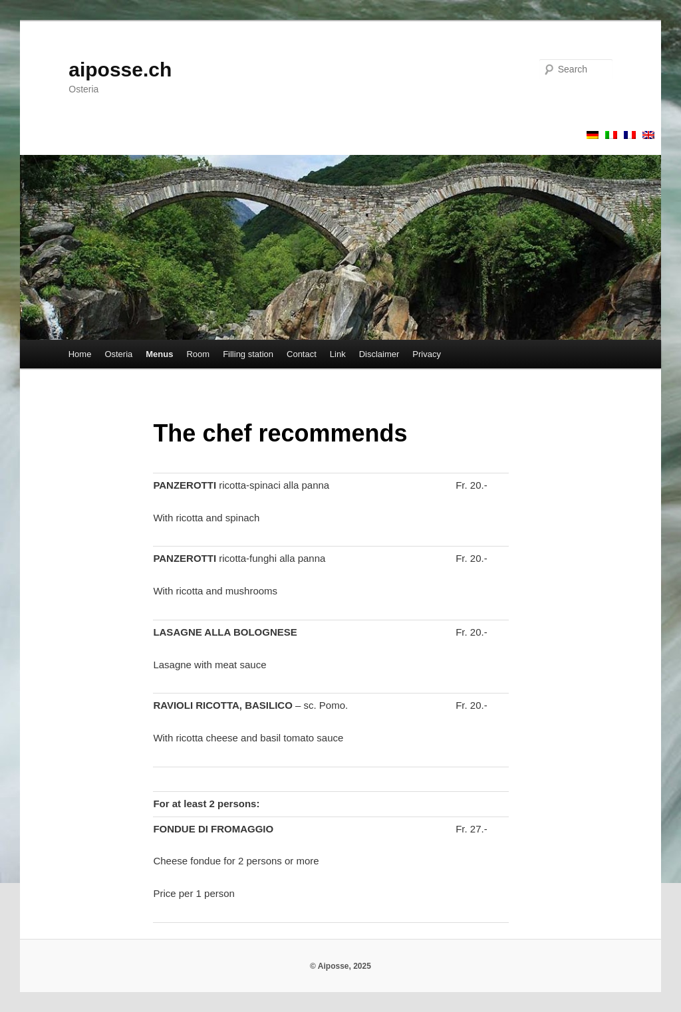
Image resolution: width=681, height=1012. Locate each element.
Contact (302, 354)
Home (80, 354)
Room (197, 354)
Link (338, 354)
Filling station (248, 354)
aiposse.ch (120, 69)
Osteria (118, 354)
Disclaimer (379, 354)
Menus (159, 354)
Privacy (426, 354)
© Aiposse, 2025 (340, 966)
